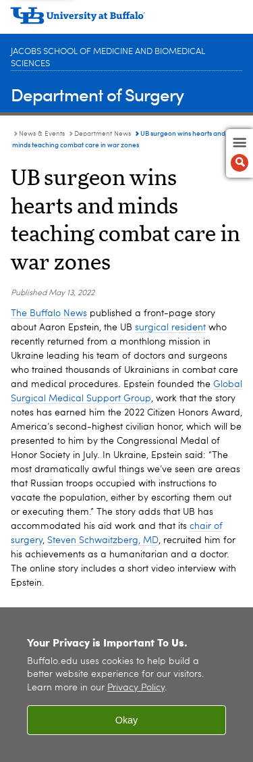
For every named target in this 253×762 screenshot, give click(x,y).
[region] (126, 684)
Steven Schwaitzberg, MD (103, 540)
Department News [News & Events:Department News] (102, 133)
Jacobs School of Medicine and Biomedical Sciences (108, 57)
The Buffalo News (49, 313)
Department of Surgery (97, 94)
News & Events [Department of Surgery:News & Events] (42, 133)
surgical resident (170, 327)
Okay (126, 720)
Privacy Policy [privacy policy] (136, 688)
